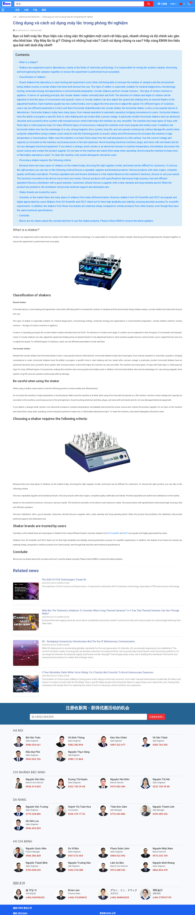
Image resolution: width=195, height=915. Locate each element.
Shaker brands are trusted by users (38, 192)
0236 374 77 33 (76, 814)
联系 (44, 10)
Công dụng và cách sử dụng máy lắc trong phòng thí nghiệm (67, 17)
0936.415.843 (33, 786)
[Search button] (148, 4)
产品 (35, 10)
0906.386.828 (33, 855)
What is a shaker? (28, 62)
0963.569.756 (33, 759)
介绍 (26, 10)
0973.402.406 (117, 786)
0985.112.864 (75, 759)
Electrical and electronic (29, 17)
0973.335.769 (160, 855)
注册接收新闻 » (156, 717)
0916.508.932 (117, 870)
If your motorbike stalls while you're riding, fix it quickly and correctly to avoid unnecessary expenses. (98, 672)
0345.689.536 (160, 814)
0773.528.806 (33, 814)
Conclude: (24, 215)
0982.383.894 (75, 744)
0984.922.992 (117, 855)
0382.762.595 (160, 744)
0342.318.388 (75, 870)
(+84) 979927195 (162, 897)
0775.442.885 (117, 814)
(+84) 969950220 (35, 897)
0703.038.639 (33, 870)
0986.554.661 (33, 744)
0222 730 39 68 (76, 786)
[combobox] (77, 4)
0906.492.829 (33, 828)
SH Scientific (113, 533)
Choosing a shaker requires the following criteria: (45, 160)
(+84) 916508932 (77, 897)
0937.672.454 (75, 855)
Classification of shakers (32, 77)
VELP (126, 533)
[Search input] (77, 4)
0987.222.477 (117, 744)
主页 (17, 10)
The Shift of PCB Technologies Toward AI (64, 579)
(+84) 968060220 (119, 897)
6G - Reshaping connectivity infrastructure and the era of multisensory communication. (88, 641)
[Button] (3, 10)
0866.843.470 (160, 870)
